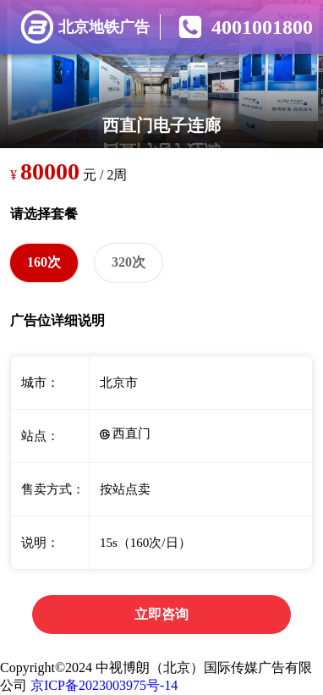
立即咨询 (161, 614)
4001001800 (262, 27)
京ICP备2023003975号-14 (104, 685)
